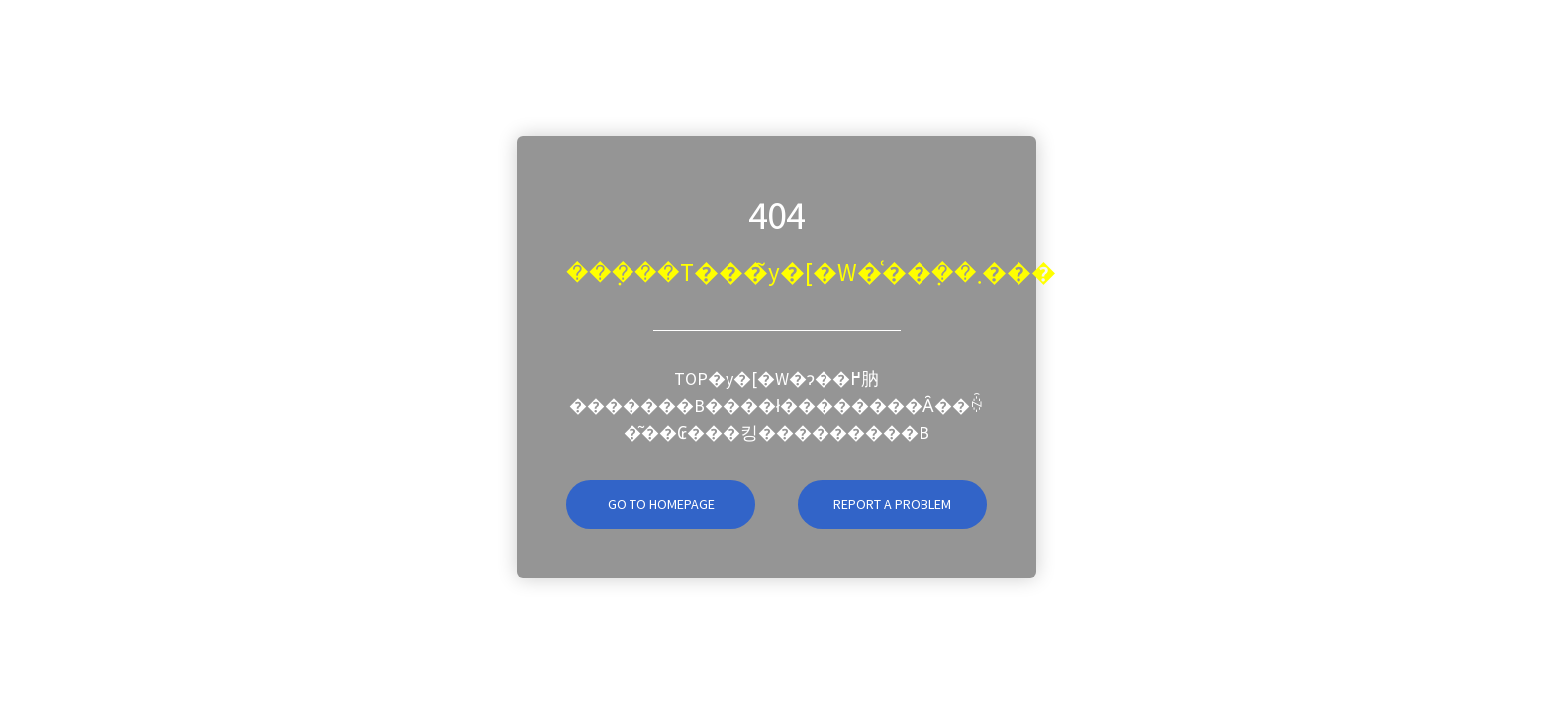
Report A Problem (892, 504)
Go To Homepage (640, 504)
